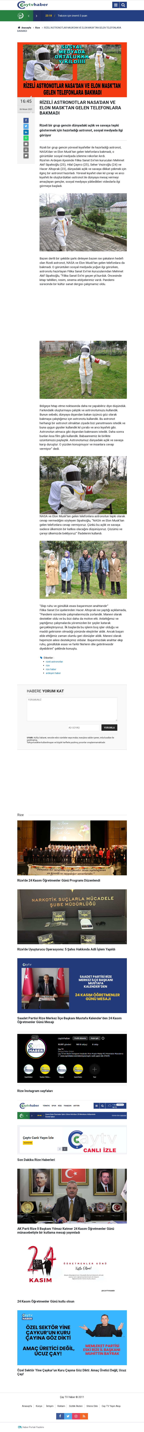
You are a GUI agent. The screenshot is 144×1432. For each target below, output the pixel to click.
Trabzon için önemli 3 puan (72, 15)
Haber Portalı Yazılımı (33, 1427)
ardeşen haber (53, 673)
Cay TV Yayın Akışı (111, 1406)
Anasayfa (27, 1406)
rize (48, 665)
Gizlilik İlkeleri (76, 1406)
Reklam (61, 1406)
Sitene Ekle (92, 1406)
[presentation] (29, 16)
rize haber (51, 669)
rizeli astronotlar (54, 661)
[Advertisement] (83, 313)
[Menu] (116, 5)
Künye (39, 1406)
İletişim (50, 1406)
